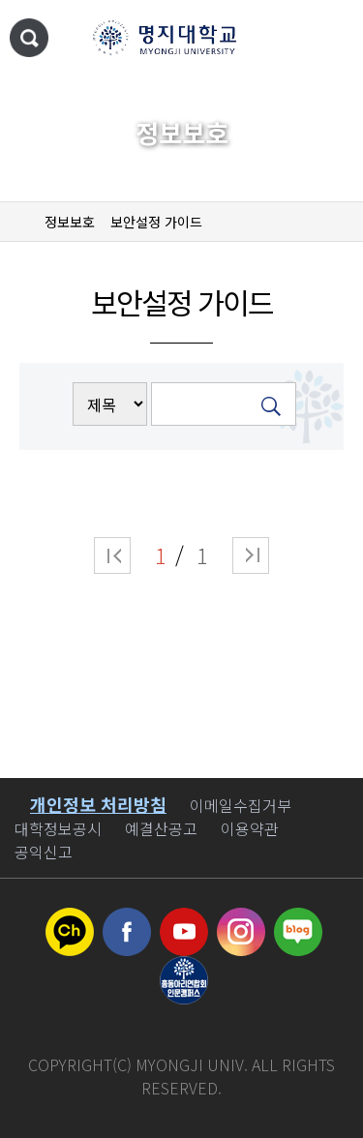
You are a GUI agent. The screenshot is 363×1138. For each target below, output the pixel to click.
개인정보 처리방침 (98, 804)
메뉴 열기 (329, 38)
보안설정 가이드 (156, 221)
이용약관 (250, 828)
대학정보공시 (58, 828)
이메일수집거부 (240, 805)
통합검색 (29, 37)
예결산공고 (161, 828)
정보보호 (70, 221)
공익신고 (44, 851)
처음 (112, 555)
